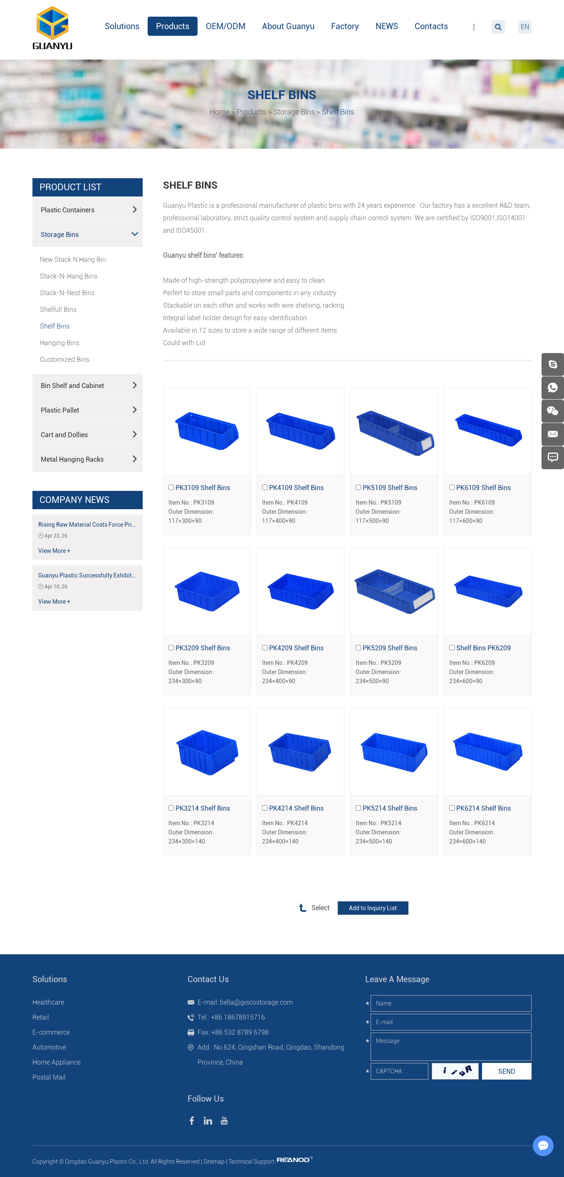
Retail (40, 1017)
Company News (74, 500)
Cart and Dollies (89, 434)
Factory (345, 26)
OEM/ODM (225, 26)
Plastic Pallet (89, 409)
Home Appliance (56, 1062)
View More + (54, 550)
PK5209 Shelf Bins (390, 648)
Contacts (431, 26)
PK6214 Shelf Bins (483, 808)
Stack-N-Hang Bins (68, 276)
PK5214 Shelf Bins (390, 808)
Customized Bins (64, 359)
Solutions (122, 26)
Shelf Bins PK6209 (483, 648)
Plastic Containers (89, 209)
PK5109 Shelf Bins (390, 488)
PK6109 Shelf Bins (483, 488)
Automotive (49, 1047)
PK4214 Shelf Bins (296, 808)
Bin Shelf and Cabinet (89, 385)
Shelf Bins (338, 111)
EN (525, 27)
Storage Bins (294, 111)
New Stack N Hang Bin (73, 260)
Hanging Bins (59, 343)
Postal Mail (49, 1077)
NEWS (387, 26)
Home (220, 111)
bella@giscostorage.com (256, 1002)
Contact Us (208, 979)
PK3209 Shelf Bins (203, 648)
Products (172, 26)
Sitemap (214, 1161)
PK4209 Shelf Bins (296, 648)
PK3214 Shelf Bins (203, 808)
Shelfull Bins (58, 310)
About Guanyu (288, 26)
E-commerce (51, 1032)
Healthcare (48, 1002)
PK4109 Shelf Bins (296, 488)
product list (70, 187)
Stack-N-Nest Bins (67, 293)
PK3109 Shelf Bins (203, 488)
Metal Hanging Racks (89, 459)
